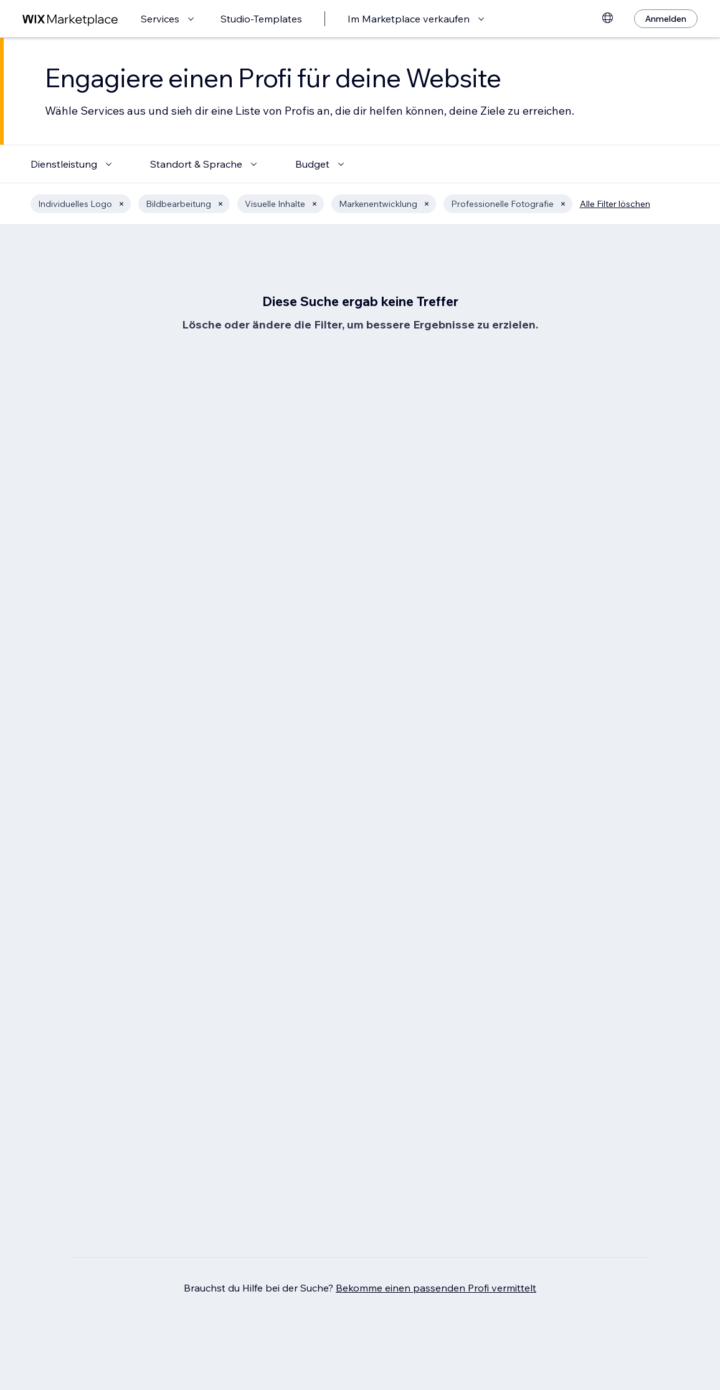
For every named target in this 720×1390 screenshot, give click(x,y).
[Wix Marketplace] (70, 19)
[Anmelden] (666, 18)
